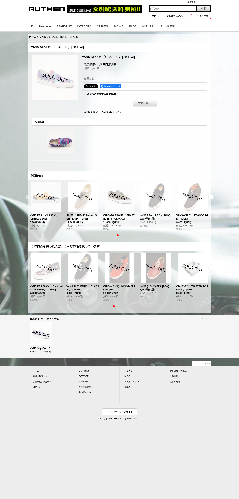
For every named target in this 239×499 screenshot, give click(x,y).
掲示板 (127, 387)
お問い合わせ (144, 103)
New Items (83, 381)
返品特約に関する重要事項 (101, 94)
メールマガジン (131, 381)
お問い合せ (175, 381)
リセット (205, 318)
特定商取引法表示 (178, 371)
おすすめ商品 (85, 387)
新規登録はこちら (175, 16)
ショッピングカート (42, 381)
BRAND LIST (85, 371)
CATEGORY (84, 376)
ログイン (156, 16)
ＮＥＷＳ (128, 371)
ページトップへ (203, 363)
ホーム (36, 371)
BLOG (127, 376)
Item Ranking (85, 392)
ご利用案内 (175, 376)
